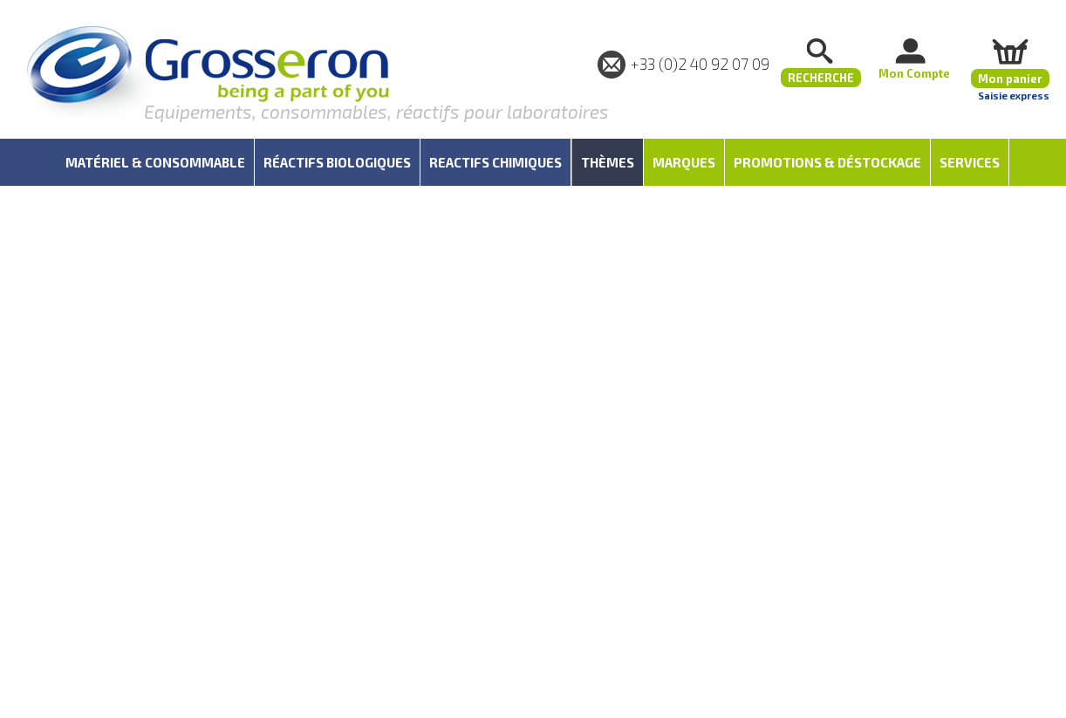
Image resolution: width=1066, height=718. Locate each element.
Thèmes (607, 162)
